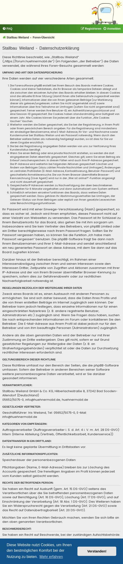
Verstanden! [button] (96, 551)
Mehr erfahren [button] (51, 557)
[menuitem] (7, 29)
